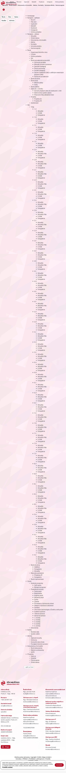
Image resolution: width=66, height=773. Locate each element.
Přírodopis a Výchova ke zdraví (44, 603)
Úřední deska (35, 38)
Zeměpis (37, 607)
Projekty (33, 97)
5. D (35, 342)
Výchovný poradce (40, 62)
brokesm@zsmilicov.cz (53, 750)
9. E (35, 555)
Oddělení (37, 567)
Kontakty (34, 44)
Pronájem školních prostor (39, 644)
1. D (35, 133)
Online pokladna (36, 32)
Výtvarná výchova (39, 616)
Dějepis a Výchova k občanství (43, 605)
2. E (35, 190)
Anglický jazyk (38, 595)
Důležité (33, 658)
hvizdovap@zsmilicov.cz (53, 742)
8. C (35, 484)
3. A (35, 200)
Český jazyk (38, 591)
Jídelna (33, 42)
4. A (35, 251)
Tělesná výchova (39, 613)
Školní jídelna (35, 87)
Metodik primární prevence (43, 64)
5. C (35, 332)
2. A (35, 149)
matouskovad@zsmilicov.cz (54, 708)
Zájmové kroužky (36, 638)
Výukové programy (37, 583)
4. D (35, 281)
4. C (35, 271)
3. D (35, 230)
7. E (35, 453)
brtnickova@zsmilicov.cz (30, 724)
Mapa (5, 747)
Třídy (32, 107)
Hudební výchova (39, 611)
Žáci (28, 105)
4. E (35, 291)
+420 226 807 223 (6, 700)
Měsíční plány (38, 83)
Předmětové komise (37, 589)
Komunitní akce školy (37, 642)
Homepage (30, 16)
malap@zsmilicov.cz (29, 736)
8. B (35, 474)
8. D (35, 494)
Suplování (34, 24)
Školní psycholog (39, 68)
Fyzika (36, 599)
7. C (35, 433)
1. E (35, 141)
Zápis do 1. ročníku (37, 89)
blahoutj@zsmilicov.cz (52, 724)
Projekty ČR (38, 101)
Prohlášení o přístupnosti (36, 759)
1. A (35, 109)
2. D (35, 180)
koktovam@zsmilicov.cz (30, 702)
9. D (35, 545)
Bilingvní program (40, 587)
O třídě (40, 113)
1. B (35, 117)
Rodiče (29, 630)
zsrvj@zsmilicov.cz (6, 706)
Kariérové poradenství (41, 76)
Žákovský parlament (37, 573)
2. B (35, 160)
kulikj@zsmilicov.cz (29, 694)
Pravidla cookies (7, 767)
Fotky (36, 85)
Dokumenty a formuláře (38, 40)
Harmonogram (35, 48)
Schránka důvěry (36, 46)
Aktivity (29, 636)
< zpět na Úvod (29, 667)
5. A (35, 312)
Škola (29, 50)
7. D (35, 443)
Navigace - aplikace (33, 18)
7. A (35, 413)
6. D (35, 393)
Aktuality (33, 36)
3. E (35, 241)
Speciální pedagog (40, 66)
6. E (35, 403)
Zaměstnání (34, 103)
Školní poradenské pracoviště (40, 60)
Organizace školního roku (39, 52)
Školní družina (35, 78)
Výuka (29, 581)
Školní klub (34, 80)
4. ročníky (37, 624)
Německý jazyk (39, 597)
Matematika (38, 593)
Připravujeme (35, 660)
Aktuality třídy (42, 153)
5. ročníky (37, 626)
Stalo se (33, 656)
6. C (35, 382)
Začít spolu (37, 585)
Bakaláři (33, 26)
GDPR (32, 652)
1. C (35, 125)
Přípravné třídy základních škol (44, 95)
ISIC (32, 58)
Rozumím (59, 765)
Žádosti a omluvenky (37, 650)
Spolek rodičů (35, 634)
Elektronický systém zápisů (42, 93)
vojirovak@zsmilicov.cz (30, 720)
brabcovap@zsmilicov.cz (53, 716)
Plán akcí (33, 22)
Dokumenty (34, 628)
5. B (35, 322)
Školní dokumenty (36, 648)
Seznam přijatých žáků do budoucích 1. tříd (47, 91)
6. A (35, 362)
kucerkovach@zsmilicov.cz (31, 712)
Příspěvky (30, 654)
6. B (35, 372)
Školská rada (35, 632)
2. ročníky (37, 620)
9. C (35, 534)
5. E (35, 352)
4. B (35, 261)
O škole (33, 54)
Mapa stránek (46, 758)
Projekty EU (38, 99)
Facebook (34, 28)
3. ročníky (37, 622)
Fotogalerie (41, 115)
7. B (35, 423)
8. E (35, 504)
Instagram (34, 30)
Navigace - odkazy (33, 34)
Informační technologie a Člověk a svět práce (48, 609)
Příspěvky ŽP (38, 575)
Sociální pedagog (39, 70)
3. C (35, 220)
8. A (35, 464)
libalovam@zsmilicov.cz (53, 734)
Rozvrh (33, 20)
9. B (35, 524)
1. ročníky (37, 618)
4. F (35, 301)
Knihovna (34, 640)
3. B (35, 210)
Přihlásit (25, 759)
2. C (35, 170)
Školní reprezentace (37, 579)
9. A (35, 514)
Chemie (36, 601)
